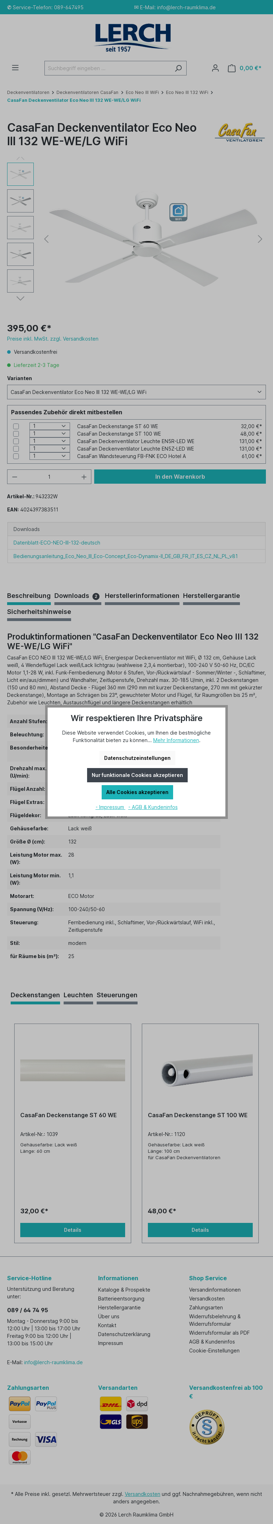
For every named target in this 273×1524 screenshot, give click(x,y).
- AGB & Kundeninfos (153, 807)
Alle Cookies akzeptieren (137, 792)
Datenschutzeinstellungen (137, 758)
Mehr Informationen (176, 740)
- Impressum (110, 807)
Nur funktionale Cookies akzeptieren (137, 775)
